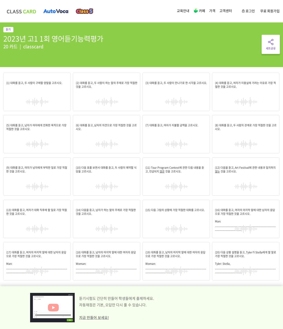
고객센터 (225, 10)
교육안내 (183, 10)
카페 (199, 11)
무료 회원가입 (270, 10)
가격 (212, 10)
